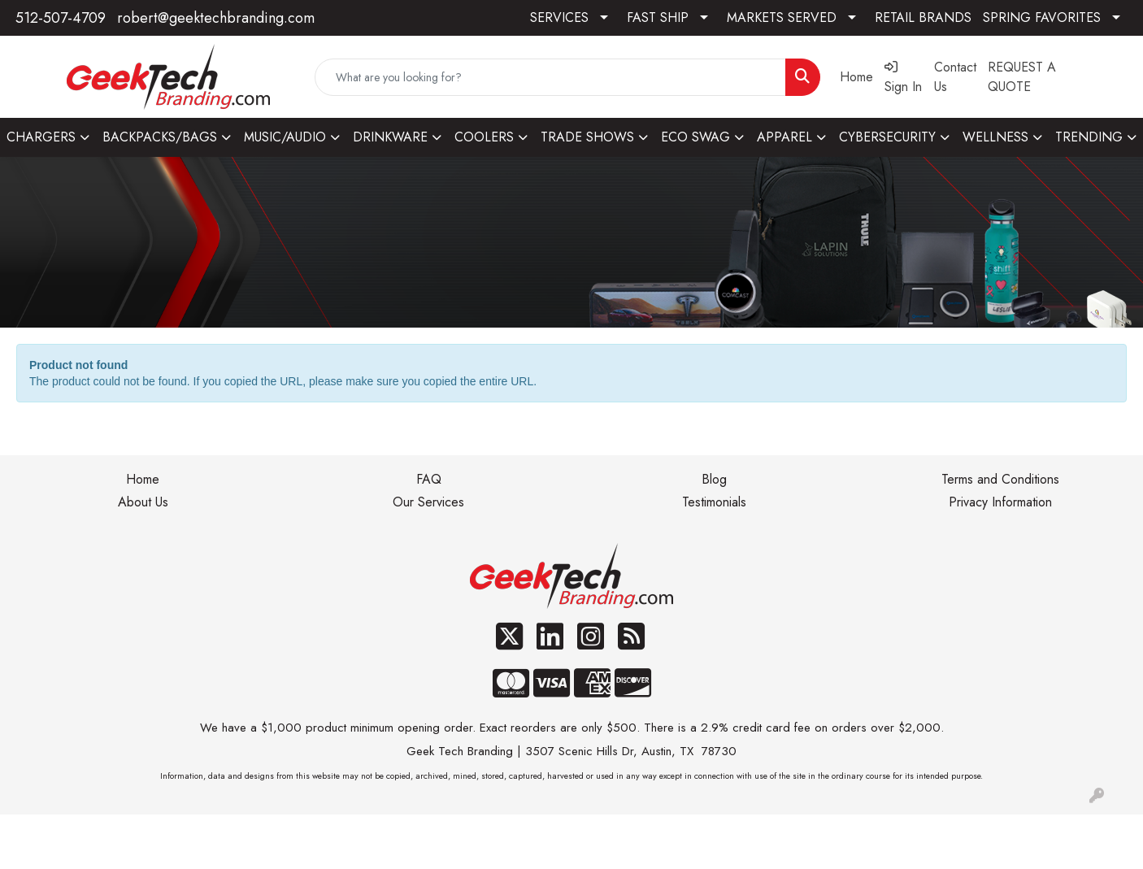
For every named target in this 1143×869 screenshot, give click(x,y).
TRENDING (1089, 137)
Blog (714, 479)
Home (142, 479)
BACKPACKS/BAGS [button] (159, 137)
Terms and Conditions (1000, 479)
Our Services (428, 502)
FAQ (428, 479)
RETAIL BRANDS (923, 17)
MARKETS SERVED (782, 17)
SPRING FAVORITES (1042, 17)
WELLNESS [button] (995, 137)
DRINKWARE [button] (390, 137)
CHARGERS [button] (41, 137)
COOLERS (484, 137)
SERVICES (559, 17)
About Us (143, 502)
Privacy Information (1000, 502)
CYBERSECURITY (887, 137)
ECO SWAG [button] (695, 137)
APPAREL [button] (784, 137)
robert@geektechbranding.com (216, 17)
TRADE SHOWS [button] (587, 137)
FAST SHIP (658, 17)
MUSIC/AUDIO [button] (285, 137)
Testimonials (714, 502)
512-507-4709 (60, 17)
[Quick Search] (551, 77)
